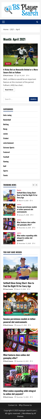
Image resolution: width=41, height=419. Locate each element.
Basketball (7, 119)
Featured (6, 152)
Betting (6, 124)
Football (6, 157)
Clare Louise (9, 289)
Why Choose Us (25, 405)
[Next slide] (36, 185)
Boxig (5, 129)
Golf (4, 166)
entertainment (8, 143)
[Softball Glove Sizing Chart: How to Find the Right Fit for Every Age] (20, 268)
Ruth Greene (9, 75)
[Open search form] (37, 22)
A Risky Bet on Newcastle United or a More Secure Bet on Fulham (20, 55)
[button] (3, 22)
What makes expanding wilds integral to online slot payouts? (9, 238)
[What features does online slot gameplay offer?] (20, 340)
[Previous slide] (33, 185)
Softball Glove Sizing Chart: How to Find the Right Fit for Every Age (9, 195)
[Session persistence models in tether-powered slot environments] (20, 304)
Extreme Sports (8, 147)
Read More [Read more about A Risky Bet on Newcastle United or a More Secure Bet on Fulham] (10, 90)
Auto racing (7, 115)
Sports (8, 64)
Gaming (6, 161)
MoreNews (26, 413)
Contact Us (12, 405)
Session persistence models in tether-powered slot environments (9, 210)
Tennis (5, 175)
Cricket (6, 138)
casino (5, 133)
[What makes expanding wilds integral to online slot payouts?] (20, 376)
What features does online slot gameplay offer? (9, 224)
